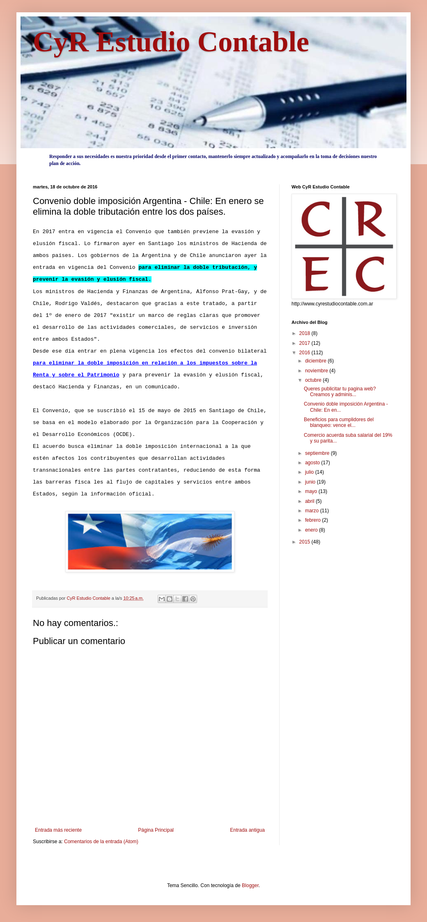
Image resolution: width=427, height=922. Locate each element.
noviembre (317, 371)
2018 (305, 333)
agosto (313, 463)
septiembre (318, 453)
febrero (313, 520)
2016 (305, 352)
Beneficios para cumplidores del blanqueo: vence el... (339, 422)
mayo (312, 491)
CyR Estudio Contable (171, 41)
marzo (312, 511)
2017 (305, 343)
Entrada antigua (247, 830)
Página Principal (156, 830)
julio (310, 472)
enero (312, 530)
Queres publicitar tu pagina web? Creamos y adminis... (340, 391)
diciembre (316, 361)
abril (310, 501)
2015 (305, 542)
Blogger (250, 885)
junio (311, 482)
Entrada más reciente (58, 830)
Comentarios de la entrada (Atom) (101, 841)
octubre (314, 380)
